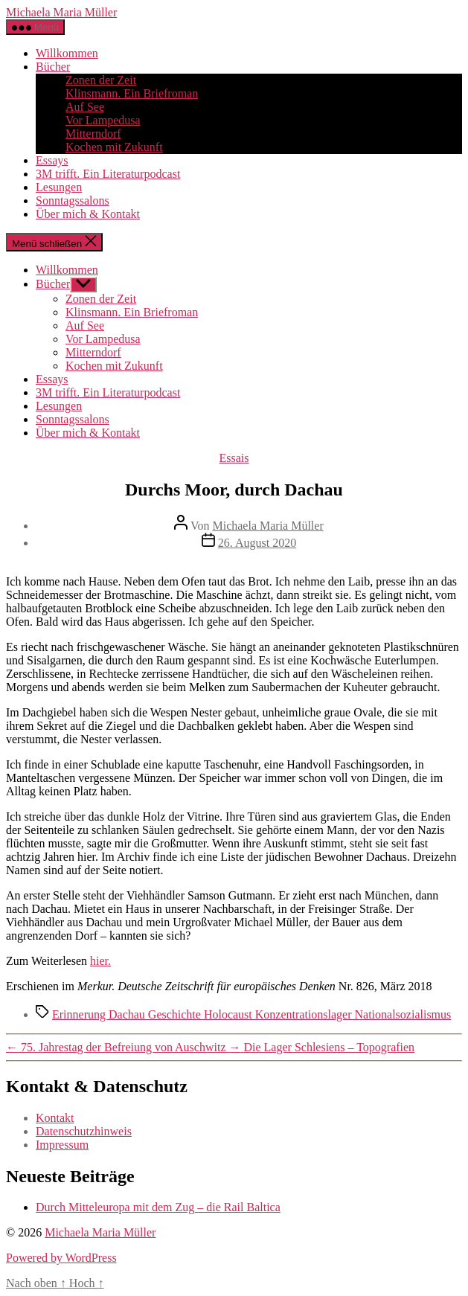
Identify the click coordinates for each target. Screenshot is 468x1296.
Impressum (62, 1144)
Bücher (53, 66)
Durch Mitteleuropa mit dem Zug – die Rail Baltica (158, 1207)
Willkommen (67, 53)
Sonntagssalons (72, 200)
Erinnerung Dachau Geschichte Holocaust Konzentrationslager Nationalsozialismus (251, 1014)
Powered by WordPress (61, 1257)
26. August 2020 (257, 542)
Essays (52, 160)
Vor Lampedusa (103, 120)
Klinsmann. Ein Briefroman (131, 93)
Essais (234, 458)
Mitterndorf (93, 133)
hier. (100, 961)
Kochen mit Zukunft (114, 147)
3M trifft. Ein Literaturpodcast (108, 173)
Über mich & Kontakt (88, 214)
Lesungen (59, 187)
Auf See (84, 106)
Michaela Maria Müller (61, 12)
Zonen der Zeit (100, 80)
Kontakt (55, 1117)
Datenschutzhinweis (84, 1131)
